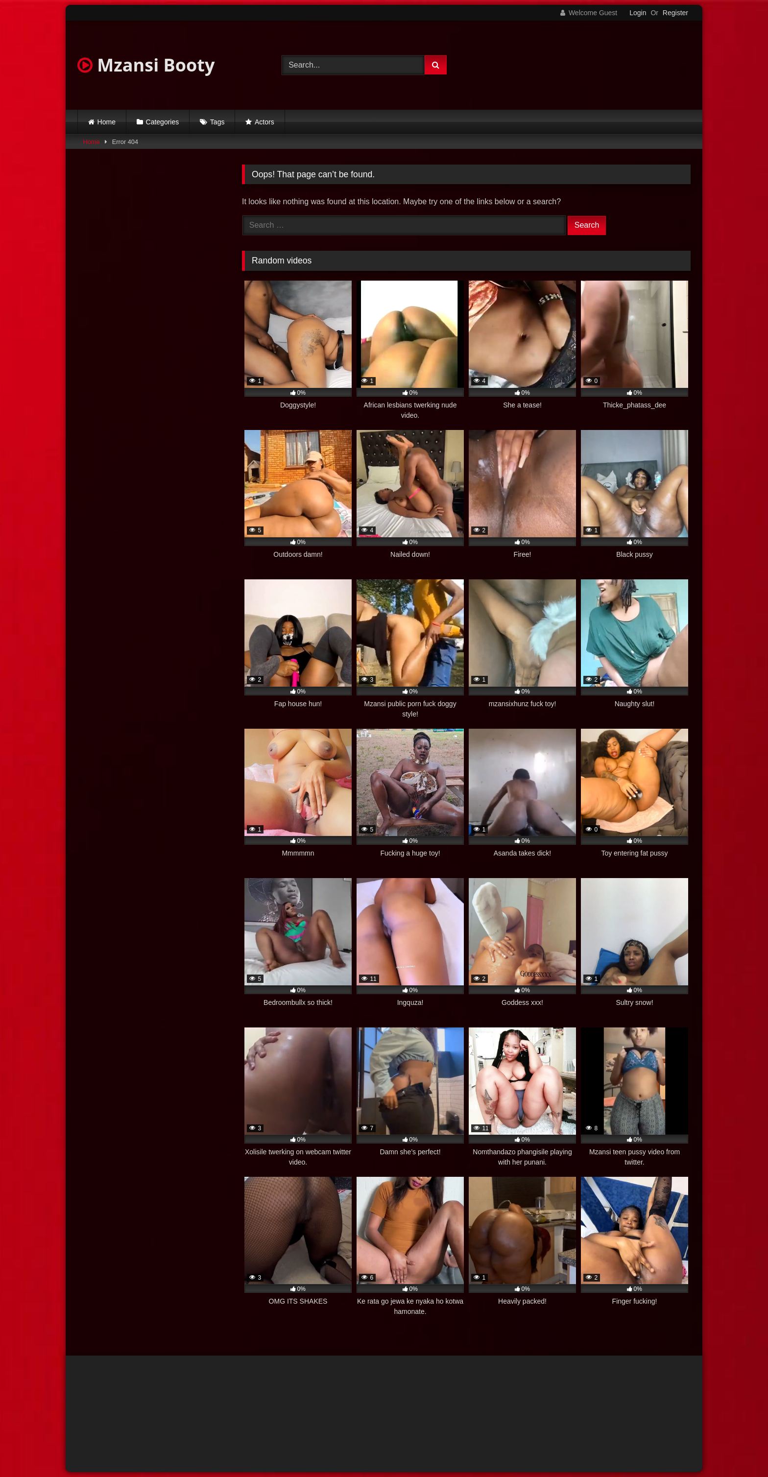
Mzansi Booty (146, 65)
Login (637, 13)
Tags (217, 122)
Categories (162, 122)
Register (675, 13)
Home (106, 122)
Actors (264, 122)
